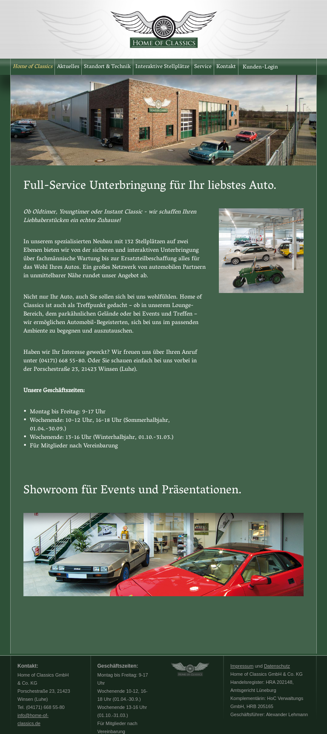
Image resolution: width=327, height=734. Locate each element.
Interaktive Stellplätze (162, 67)
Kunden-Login (260, 67)
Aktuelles (68, 67)
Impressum (241, 666)
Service (203, 67)
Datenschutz (277, 666)
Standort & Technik (107, 67)
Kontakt (226, 67)
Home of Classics (32, 67)
